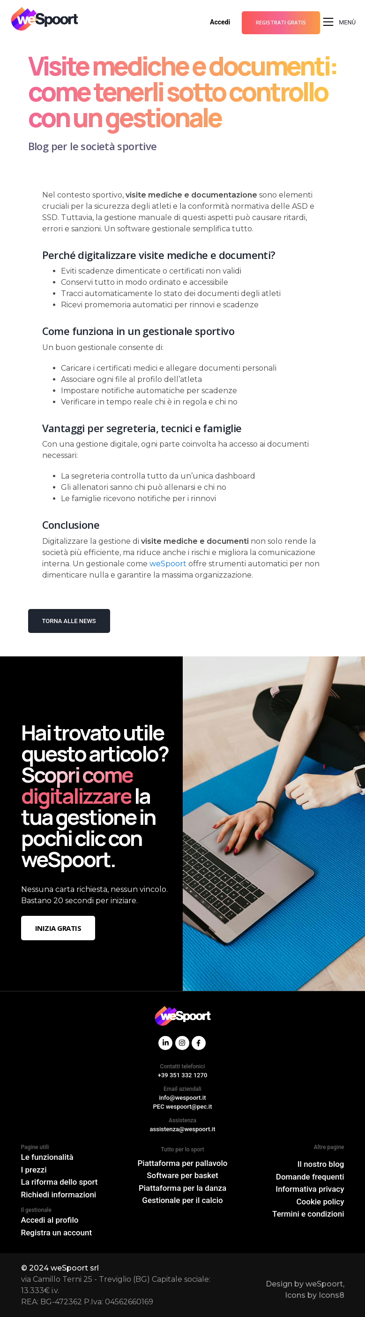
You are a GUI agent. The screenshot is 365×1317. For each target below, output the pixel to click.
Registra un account (56, 1232)
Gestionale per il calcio (182, 1200)
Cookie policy (320, 1201)
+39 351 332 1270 (183, 1075)
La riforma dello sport (59, 1182)
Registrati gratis (281, 22)
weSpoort (167, 563)
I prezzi (34, 1169)
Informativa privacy (310, 1189)
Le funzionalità (47, 1157)
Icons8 (331, 1295)
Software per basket (182, 1175)
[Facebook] (199, 1043)
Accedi (220, 22)
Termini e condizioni (308, 1213)
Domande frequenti (310, 1176)
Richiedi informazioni (59, 1194)
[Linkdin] (165, 1043)
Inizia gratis (58, 928)
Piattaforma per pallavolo (183, 1163)
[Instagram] (182, 1043)
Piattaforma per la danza (182, 1188)
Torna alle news (69, 620)
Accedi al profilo (50, 1220)
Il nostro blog (321, 1164)
